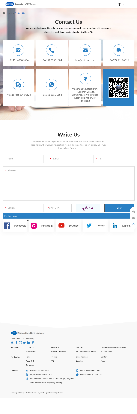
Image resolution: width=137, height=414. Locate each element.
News (103, 361)
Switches (79, 347)
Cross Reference (82, 357)
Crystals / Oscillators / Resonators (113, 347)
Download (79, 361)
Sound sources (106, 351)
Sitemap (60, 393)
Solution (104, 357)
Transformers (31, 351)
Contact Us (30, 365)
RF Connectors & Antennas (86, 351)
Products (15, 347)
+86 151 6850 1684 (52, 94)
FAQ (52, 361)
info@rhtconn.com (85, 60)
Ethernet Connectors (58, 351)
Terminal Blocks (56, 347)
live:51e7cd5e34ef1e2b (18, 94)
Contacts (14, 370)
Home (28, 357)
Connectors (30, 347)
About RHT (30, 361)
